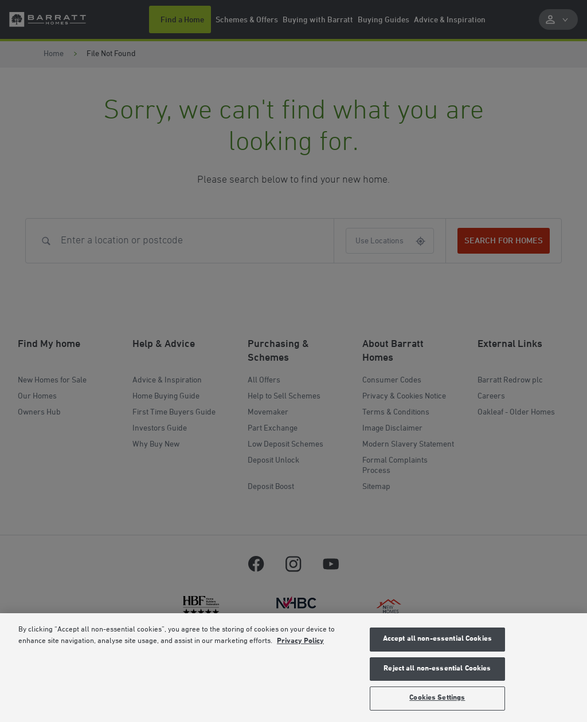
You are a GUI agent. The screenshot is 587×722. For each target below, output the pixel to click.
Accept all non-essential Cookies (437, 639)
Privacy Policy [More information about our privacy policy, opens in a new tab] (300, 641)
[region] (293, 667)
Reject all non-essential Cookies (437, 668)
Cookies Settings (437, 698)
